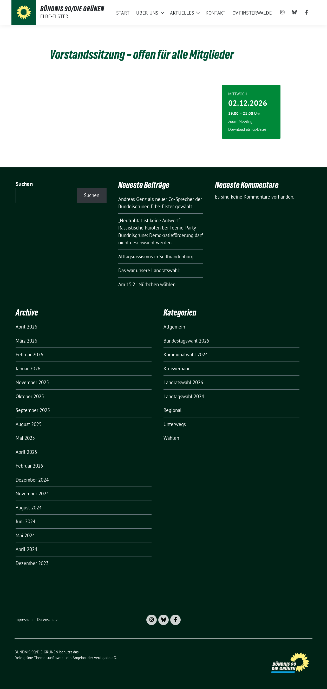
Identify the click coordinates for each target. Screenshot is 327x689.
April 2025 (26, 452)
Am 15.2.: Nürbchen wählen (146, 284)
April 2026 (26, 327)
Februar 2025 (29, 466)
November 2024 (32, 493)
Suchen (24, 183)
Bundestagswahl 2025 (186, 341)
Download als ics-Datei (247, 129)
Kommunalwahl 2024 (186, 354)
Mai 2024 (25, 535)
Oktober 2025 (30, 396)
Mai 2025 (25, 438)
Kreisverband (177, 368)
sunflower (55, 657)
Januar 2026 (28, 368)
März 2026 (26, 341)
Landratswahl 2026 (183, 382)
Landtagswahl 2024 (184, 396)
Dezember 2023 (32, 563)
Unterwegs (175, 424)
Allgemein (174, 327)
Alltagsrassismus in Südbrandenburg (155, 256)
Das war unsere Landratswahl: (149, 270)
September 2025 (33, 410)
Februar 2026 (29, 354)
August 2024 (29, 507)
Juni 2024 (25, 521)
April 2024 (26, 549)
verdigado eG (105, 657)
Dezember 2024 (32, 480)
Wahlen (171, 438)
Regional (173, 410)
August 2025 (29, 424)
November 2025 (32, 382)
